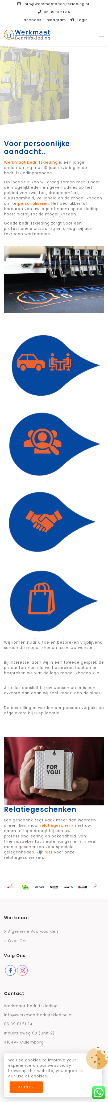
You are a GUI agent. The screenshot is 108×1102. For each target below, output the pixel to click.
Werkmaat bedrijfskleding (31, 162)
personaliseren (33, 203)
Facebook (31, 19)
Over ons (18, 940)
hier (49, 852)
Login (79, 19)
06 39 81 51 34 (54, 11)
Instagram (56, 19)
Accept (26, 1087)
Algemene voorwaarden (33, 931)
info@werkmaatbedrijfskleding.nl (53, 3)
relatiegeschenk (57, 825)
